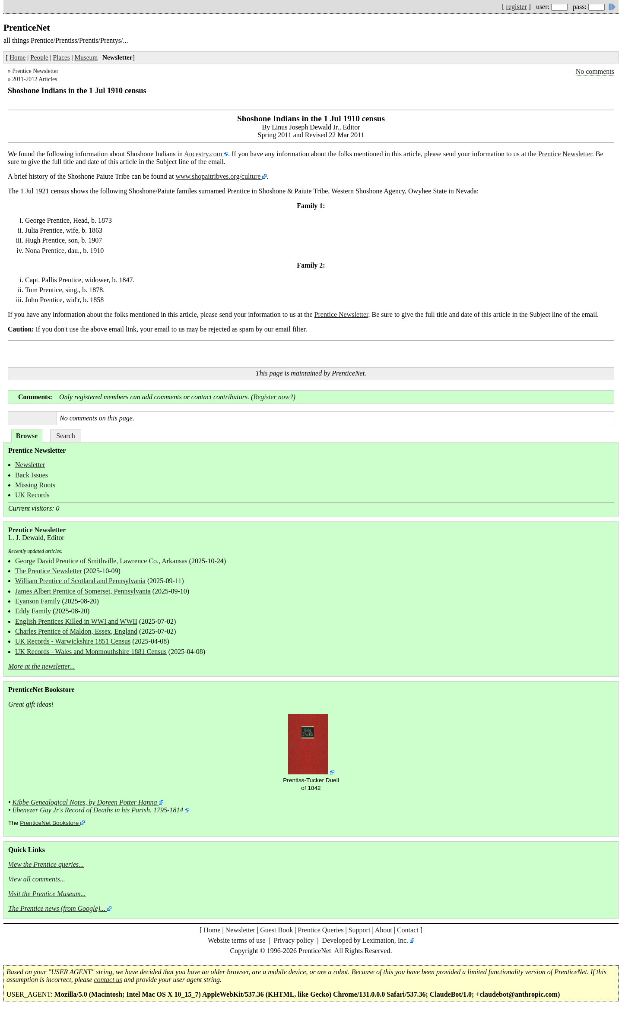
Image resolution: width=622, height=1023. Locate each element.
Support (360, 930)
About (383, 930)
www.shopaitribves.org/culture (218, 176)
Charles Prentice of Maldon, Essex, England (76, 631)
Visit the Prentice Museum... (47, 893)
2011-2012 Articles (34, 79)
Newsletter (30, 464)
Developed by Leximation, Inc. (365, 940)
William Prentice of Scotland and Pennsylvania (80, 580)
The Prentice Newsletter (48, 571)
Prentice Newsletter (35, 71)
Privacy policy (293, 940)
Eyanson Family (37, 601)
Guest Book (276, 930)
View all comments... (36, 879)
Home (17, 57)
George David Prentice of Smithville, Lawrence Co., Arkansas (101, 561)
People (39, 57)
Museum (86, 57)
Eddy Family (33, 611)
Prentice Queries (320, 930)
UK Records (32, 495)
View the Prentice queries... (46, 864)
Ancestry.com (204, 154)
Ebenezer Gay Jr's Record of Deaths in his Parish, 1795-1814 (98, 810)
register (516, 6)
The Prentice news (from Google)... (56, 908)
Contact (408, 930)
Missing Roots (35, 485)
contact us (108, 979)
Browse (27, 435)
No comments (595, 71)
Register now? (273, 397)
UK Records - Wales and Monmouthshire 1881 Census (91, 651)
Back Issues (31, 475)
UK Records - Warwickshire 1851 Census (72, 641)
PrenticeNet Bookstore (49, 823)
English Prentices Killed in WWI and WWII (76, 621)
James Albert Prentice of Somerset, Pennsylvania (83, 591)
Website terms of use (236, 940)
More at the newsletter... (41, 666)
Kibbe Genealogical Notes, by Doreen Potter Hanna (85, 802)
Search (65, 435)
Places (61, 57)
